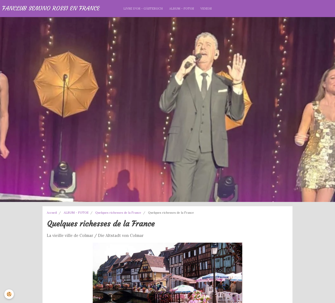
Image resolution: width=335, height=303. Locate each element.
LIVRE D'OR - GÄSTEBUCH (143, 8)
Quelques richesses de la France (118, 213)
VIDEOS (206, 8)
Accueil (52, 213)
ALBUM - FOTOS (181, 8)
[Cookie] (9, 294)
